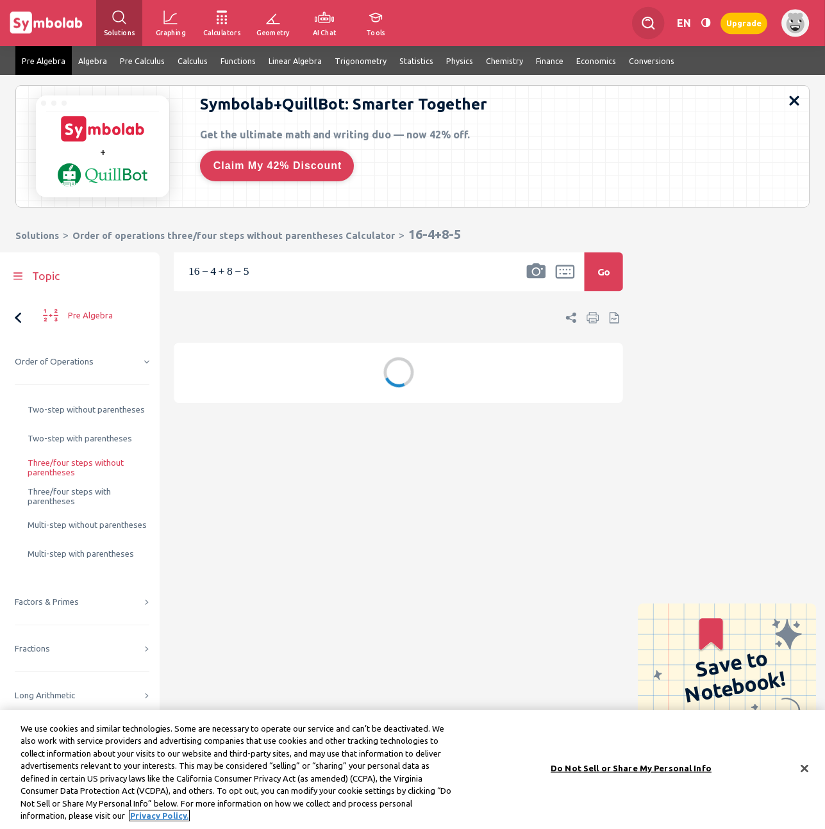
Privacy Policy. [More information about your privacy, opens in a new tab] (159, 819)
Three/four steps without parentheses (76, 467)
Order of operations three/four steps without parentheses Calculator (233, 235)
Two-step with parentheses (80, 438)
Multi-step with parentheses (81, 554)
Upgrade (744, 23)
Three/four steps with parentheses (69, 496)
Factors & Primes (47, 602)
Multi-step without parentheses (87, 525)
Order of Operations (54, 361)
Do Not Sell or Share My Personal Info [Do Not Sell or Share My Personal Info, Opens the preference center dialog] (631, 771)
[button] (536, 280)
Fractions (32, 648)
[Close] (804, 772)
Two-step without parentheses (86, 409)
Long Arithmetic (45, 695)
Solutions (37, 235)
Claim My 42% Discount (277, 165)
